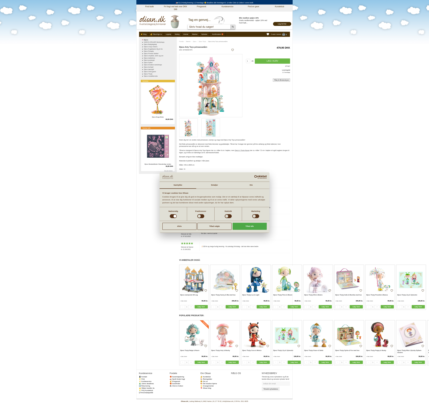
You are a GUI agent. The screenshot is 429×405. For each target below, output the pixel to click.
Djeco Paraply (149, 51)
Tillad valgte (214, 226)
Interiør (185, 34)
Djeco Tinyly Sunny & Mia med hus (223, 295)
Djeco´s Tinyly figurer (242, 150)
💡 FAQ (142, 379)
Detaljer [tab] (214, 185)
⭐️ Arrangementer (207, 386)
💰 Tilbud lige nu (156, 34)
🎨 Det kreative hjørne (208, 383)
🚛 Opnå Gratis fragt (177, 379)
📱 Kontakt (143, 377)
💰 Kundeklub (205, 377)
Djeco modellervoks (151, 76)
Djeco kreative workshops (153, 65)
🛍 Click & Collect (176, 386)
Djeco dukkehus (149, 58)
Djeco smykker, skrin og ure (153, 56)
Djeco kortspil (148, 67)
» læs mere (183, 301)
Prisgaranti (201, 6)
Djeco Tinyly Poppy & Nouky (376, 350)
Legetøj (168, 34)
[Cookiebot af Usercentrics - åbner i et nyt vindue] (256, 177)
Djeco (194, 41)
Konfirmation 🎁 (218, 34)
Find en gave (253, 6)
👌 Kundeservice (145, 381)
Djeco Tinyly (202, 41)
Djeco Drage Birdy (158, 117)
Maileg (177, 34)
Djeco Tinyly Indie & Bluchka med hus (348, 295)
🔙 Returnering (144, 386)
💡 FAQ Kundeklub (146, 390)
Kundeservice (227, 6)
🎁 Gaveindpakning (177, 377)
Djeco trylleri (148, 62)
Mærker (195, 34)
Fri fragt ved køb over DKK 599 (175, 7)
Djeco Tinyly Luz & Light (250, 295)
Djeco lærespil (149, 69)
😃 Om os (204, 381)
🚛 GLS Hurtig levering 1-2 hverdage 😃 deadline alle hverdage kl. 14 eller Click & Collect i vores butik (214, 3)
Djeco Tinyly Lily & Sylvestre (407, 295)
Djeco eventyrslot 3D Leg (189, 295)
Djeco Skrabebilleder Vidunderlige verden (158, 164)
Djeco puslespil (149, 60)
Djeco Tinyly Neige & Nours (189, 350)
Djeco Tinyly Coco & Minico (251, 350)
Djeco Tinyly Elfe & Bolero (313, 295)
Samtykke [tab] (178, 185)
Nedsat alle (146, 128)
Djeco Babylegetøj (150, 44)
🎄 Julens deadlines (146, 383)
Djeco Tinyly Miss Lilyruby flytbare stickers (409, 351)
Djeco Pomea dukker (151, 53)
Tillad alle (249, 226)
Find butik (149, 6)
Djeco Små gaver (150, 71)
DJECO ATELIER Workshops (154, 42)
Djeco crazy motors (150, 47)
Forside (181, 41)
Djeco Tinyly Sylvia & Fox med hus (347, 350)
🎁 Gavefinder (175, 383)
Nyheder (204, 34)
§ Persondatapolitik (146, 393)
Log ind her (282, 24)
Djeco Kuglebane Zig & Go (153, 49)
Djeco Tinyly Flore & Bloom (282, 295)
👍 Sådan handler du (147, 388)
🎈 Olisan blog (205, 388)
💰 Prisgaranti (175, 381)
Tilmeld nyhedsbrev (270, 389)
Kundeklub (279, 6)
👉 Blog (143, 34)
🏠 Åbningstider (206, 379)
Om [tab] (251, 185)
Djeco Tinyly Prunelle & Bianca (377, 295)
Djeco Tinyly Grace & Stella (313, 350)
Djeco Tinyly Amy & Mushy (220, 350)
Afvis (179, 226)
